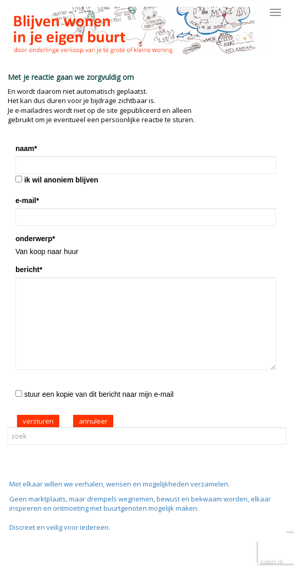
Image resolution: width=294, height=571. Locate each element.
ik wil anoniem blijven (61, 180)
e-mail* (27, 200)
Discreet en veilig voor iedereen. (59, 527)
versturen (38, 421)
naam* (26, 148)
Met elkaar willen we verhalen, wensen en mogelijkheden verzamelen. (119, 484)
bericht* (28, 269)
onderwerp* (35, 238)
